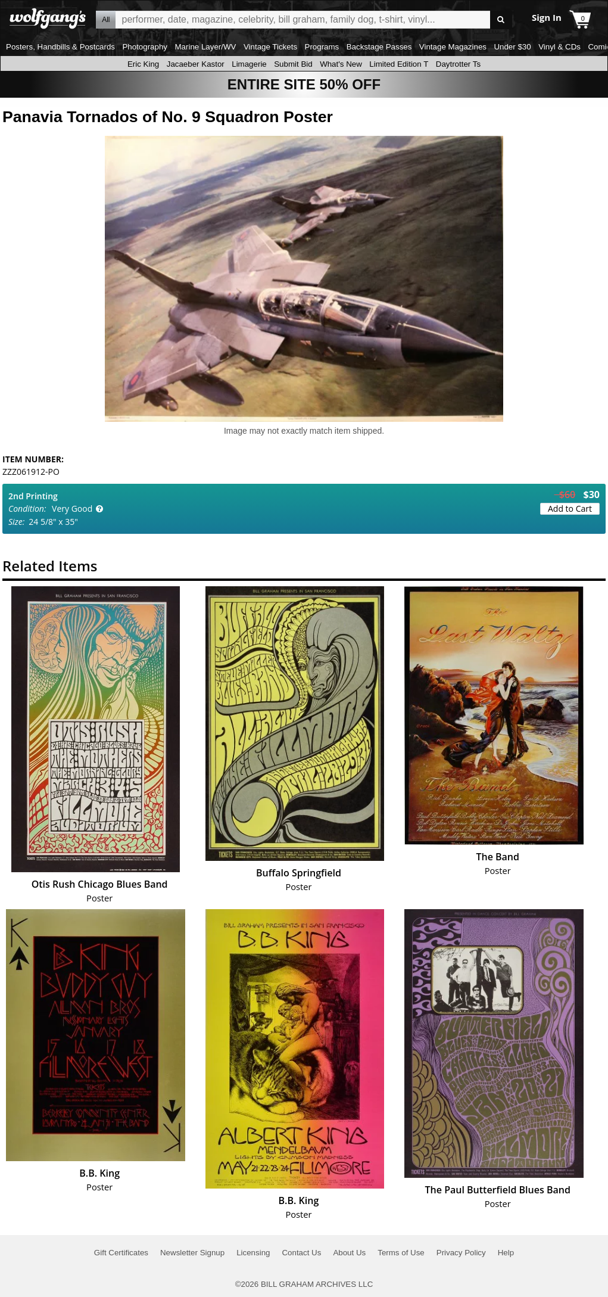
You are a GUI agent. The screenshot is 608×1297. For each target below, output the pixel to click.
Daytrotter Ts (458, 64)
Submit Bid (293, 64)
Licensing (253, 1252)
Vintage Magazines (453, 46)
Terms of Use (401, 1252)
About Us (349, 1252)
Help (506, 1252)
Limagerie (249, 64)
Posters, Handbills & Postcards (60, 46)
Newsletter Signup (192, 1252)
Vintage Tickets (270, 46)
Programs (322, 46)
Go (501, 20)
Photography (144, 46)
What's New (341, 64)
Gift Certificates (121, 1252)
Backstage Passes (379, 46)
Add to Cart (570, 508)
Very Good (72, 508)
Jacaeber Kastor (196, 64)
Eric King (143, 64)
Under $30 (512, 46)
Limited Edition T (398, 64)
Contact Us (301, 1252)
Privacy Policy (461, 1252)
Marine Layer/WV (205, 46)
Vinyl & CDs (559, 46)
